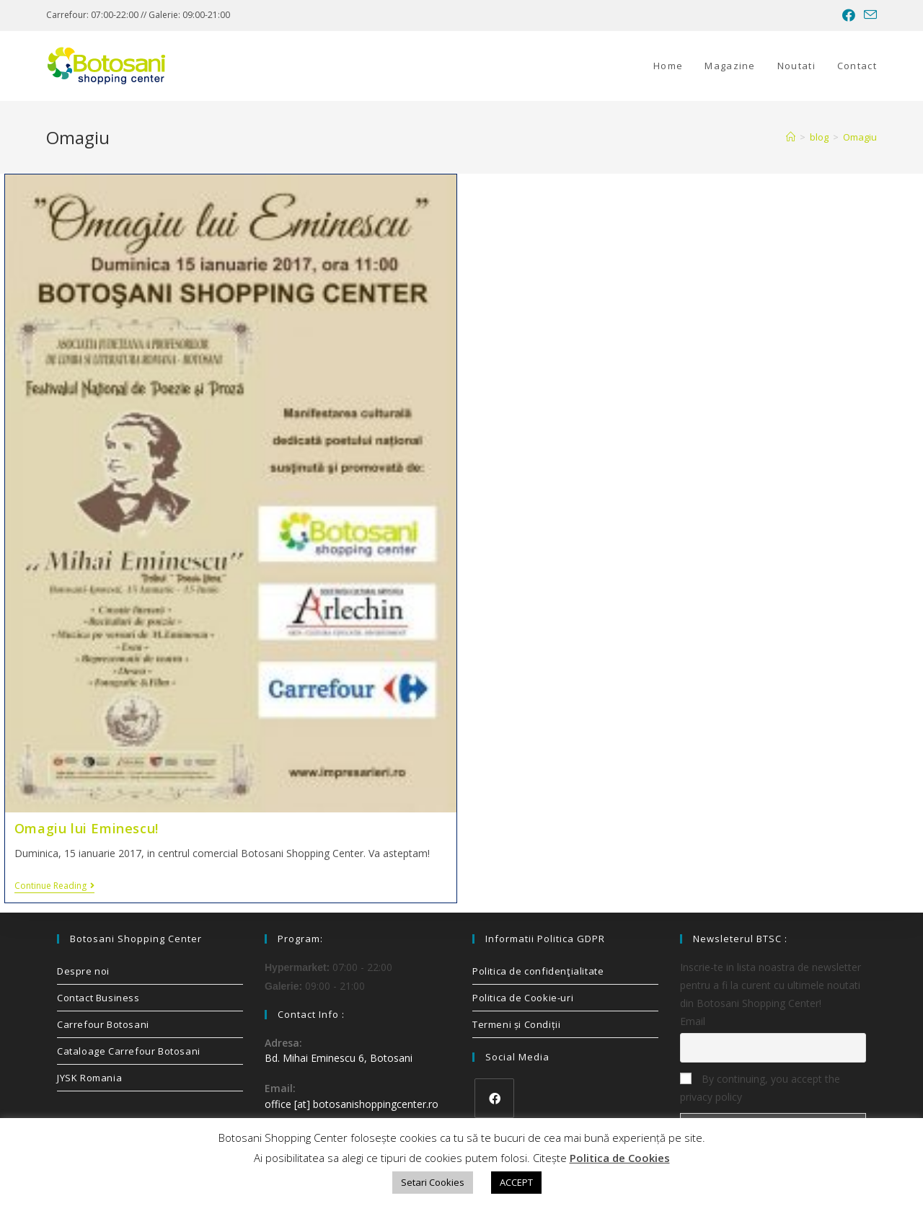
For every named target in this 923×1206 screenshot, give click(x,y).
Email (692, 1021)
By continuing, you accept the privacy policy (760, 1088)
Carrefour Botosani (103, 1024)
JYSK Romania (89, 1077)
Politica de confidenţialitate (538, 971)
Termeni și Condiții (516, 1024)
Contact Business (98, 997)
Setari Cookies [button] (432, 1182)
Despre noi (83, 971)
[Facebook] (494, 1098)
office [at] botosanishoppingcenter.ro (351, 1104)
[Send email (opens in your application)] (868, 15)
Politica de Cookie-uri (522, 997)
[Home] (790, 136)
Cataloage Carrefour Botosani (128, 1051)
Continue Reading (54, 886)
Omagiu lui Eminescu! (86, 828)
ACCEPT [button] (516, 1182)
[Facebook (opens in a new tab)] (849, 15)
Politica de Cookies (620, 1157)
